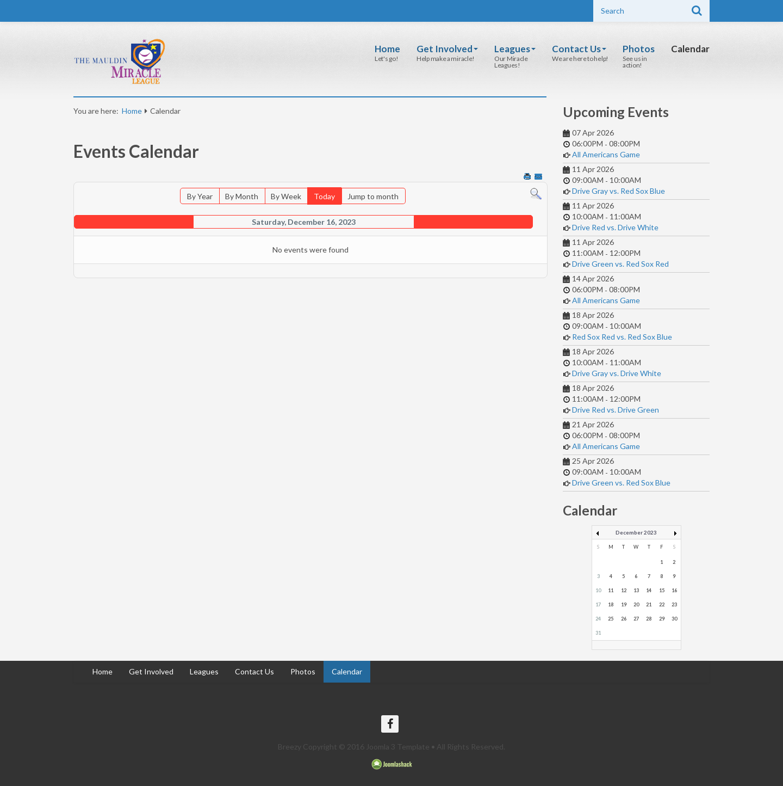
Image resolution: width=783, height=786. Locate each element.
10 (598, 590)
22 (661, 604)
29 (661, 619)
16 (674, 590)
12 (623, 590)
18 (610, 604)
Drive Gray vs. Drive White (616, 373)
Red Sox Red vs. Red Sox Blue (622, 336)
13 (636, 590)
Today (324, 196)
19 (623, 604)
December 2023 (636, 532)
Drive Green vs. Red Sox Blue (621, 482)
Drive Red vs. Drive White (615, 227)
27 (636, 619)
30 (674, 619)
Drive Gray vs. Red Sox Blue (618, 190)
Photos (639, 48)
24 (598, 619)
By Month (241, 196)
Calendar (690, 48)
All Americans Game (606, 154)
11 (610, 590)
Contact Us (579, 48)
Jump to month (373, 196)
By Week (286, 196)
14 (648, 590)
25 (610, 619)
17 (598, 604)
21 (648, 604)
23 (674, 604)
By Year (200, 196)
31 (598, 633)
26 (623, 619)
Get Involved (447, 48)
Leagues (515, 48)
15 (661, 590)
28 (648, 619)
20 (636, 604)
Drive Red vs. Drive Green (615, 409)
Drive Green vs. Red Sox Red (620, 263)
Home (387, 48)
